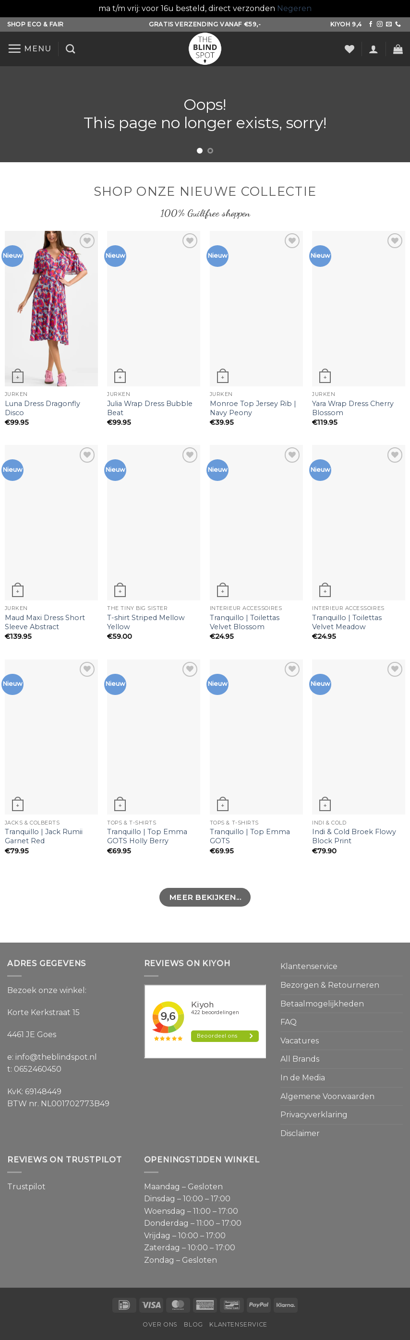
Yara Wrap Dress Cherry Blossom (353, 408)
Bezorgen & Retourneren (329, 985)
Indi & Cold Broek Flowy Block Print (354, 836)
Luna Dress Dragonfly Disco (42, 408)
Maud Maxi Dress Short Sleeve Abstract (45, 622)
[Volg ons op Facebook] (371, 24)
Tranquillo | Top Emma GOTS (250, 836)
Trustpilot (26, 1186)
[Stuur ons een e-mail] (389, 24)
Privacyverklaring (314, 1114)
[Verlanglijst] (349, 49)
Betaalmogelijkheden (322, 1003)
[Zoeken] (70, 48)
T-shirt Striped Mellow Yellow (146, 622)
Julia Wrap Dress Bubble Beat (150, 408)
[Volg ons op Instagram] (380, 24)
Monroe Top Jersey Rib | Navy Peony (253, 408)
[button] (29, 48)
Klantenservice (309, 966)
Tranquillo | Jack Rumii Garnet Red (44, 836)
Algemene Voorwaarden (327, 1096)
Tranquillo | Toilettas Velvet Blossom (244, 622)
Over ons (160, 1324)
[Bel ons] (398, 24)
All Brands (299, 1059)
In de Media (302, 1077)
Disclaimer (300, 1133)
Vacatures (299, 1040)
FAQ (288, 1022)
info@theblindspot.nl (56, 1057)
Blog (193, 1324)
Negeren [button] (294, 8)
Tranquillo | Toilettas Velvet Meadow (347, 622)
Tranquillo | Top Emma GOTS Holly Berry (147, 836)
